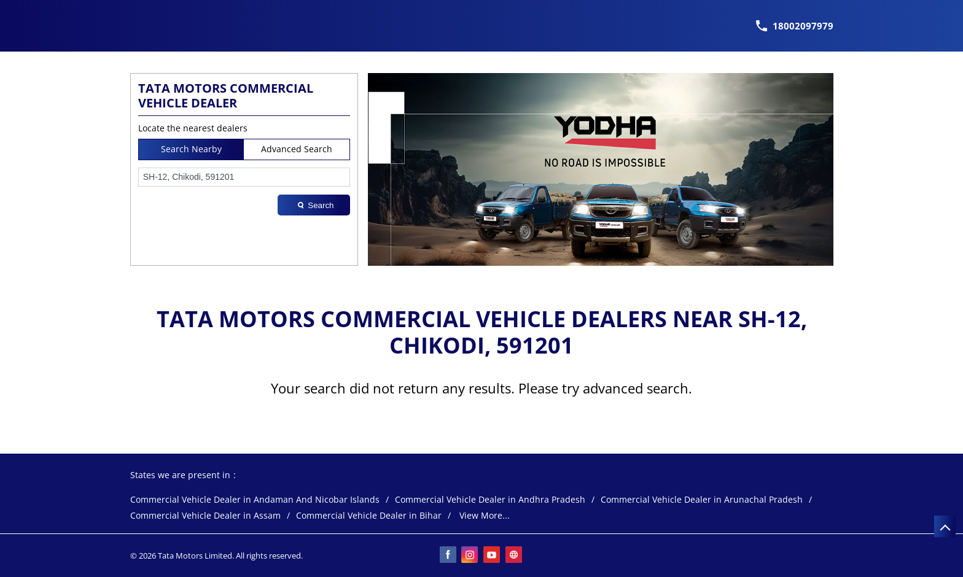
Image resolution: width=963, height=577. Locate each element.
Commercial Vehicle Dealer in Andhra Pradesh (490, 500)
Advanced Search (296, 149)
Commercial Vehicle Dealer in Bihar (369, 516)
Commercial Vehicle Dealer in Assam (205, 516)
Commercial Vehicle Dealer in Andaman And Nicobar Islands (255, 500)
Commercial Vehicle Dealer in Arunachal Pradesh (702, 500)
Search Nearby (191, 149)
